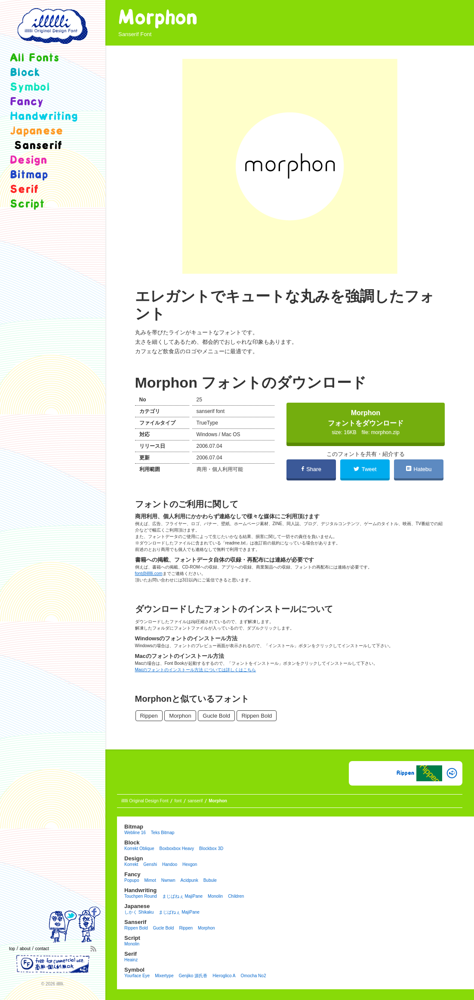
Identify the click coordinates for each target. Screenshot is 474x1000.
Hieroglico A (223, 975)
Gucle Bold (216, 716)
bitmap (29, 175)
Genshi (150, 864)
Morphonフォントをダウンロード (365, 422)
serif (24, 190)
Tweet (365, 469)
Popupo (131, 880)
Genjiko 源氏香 (193, 975)
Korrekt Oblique (139, 848)
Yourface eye (137, 975)
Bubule (210, 880)
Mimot (150, 880)
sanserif (128, 34)
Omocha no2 (253, 975)
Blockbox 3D (211, 848)
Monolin (215, 896)
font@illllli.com (149, 573)
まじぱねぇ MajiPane (182, 896)
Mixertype (164, 975)
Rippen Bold (256, 716)
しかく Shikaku (139, 912)
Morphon (180, 716)
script (27, 204)
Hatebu (418, 469)
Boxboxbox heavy (176, 848)
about (25, 948)
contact (42, 948)
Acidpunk (189, 880)
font (178, 800)
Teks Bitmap (162, 832)
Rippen (149, 716)
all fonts (35, 58)
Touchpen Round (140, 896)
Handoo (169, 864)
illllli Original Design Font (144, 800)
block (25, 73)
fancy (27, 102)
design (28, 160)
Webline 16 (135, 832)
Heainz (131, 959)
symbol (30, 87)
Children (236, 896)
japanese (36, 131)
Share (311, 469)
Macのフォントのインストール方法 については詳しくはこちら (195, 669)
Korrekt (131, 864)
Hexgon (189, 864)
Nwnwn (168, 880)
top (12, 948)
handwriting (44, 116)
